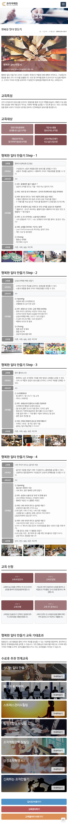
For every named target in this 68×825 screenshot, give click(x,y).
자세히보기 (58, 676)
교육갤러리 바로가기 (34, 816)
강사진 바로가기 (34, 802)
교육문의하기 (34, 809)
